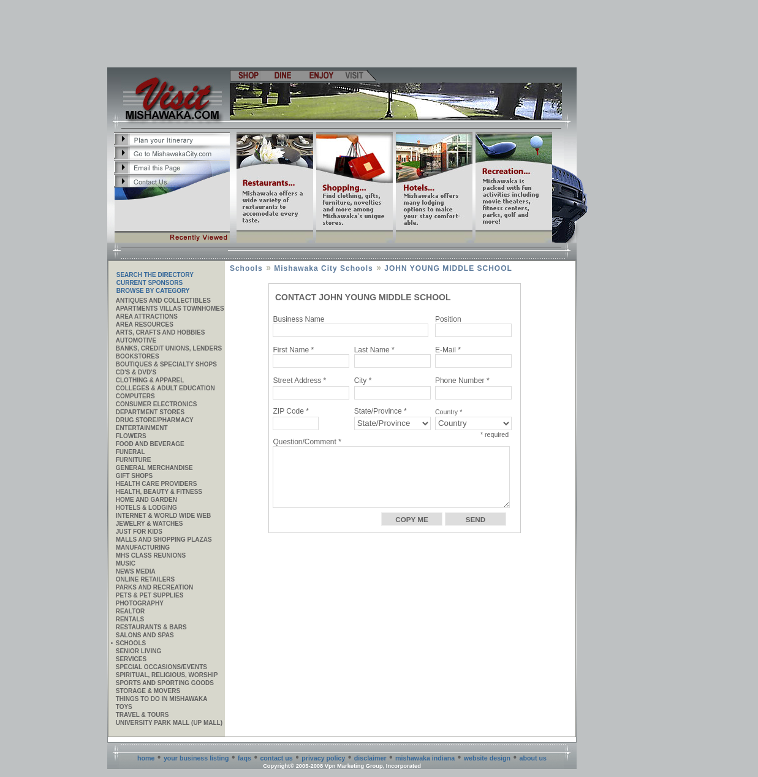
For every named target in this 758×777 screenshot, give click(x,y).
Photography (140, 603)
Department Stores (150, 412)
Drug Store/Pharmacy (155, 420)
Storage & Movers (148, 691)
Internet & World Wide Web (163, 515)
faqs (244, 758)
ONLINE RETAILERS (145, 579)
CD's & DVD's (136, 372)
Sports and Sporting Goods (165, 683)
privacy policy (323, 758)
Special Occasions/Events (161, 667)
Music (125, 563)
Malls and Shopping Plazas (164, 539)
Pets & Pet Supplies (150, 595)
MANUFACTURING (143, 547)
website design (487, 758)
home (145, 758)
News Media (136, 571)
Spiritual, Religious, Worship (167, 675)
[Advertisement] (342, 33)
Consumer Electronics (156, 404)
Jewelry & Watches (149, 523)
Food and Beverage (150, 444)
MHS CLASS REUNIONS (151, 555)
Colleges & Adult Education (165, 388)
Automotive (136, 340)
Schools (131, 643)
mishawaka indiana (425, 758)
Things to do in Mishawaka (162, 699)
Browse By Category (153, 290)
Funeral (130, 452)
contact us (276, 758)
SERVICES (131, 659)
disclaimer (370, 758)
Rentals (130, 619)
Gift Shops (134, 475)
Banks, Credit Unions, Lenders (169, 348)
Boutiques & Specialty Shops (166, 364)
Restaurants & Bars (151, 627)
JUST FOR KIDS (139, 531)
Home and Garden (146, 499)
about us (533, 758)
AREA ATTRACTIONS (147, 316)
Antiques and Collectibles (163, 300)
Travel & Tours (142, 714)
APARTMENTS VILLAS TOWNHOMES (170, 308)
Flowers (131, 436)
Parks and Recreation (154, 587)
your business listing (196, 758)
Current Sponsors (149, 282)
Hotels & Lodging (146, 507)
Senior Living (138, 651)
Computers (135, 396)
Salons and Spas (145, 635)
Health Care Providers (156, 483)
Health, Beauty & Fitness (159, 491)
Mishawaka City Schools (323, 268)
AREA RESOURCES (144, 324)
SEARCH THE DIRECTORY (155, 274)
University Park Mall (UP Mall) (169, 722)
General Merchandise (154, 467)
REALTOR (130, 611)
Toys (124, 706)
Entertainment (142, 428)
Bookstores (137, 356)
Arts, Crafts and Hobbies (160, 332)
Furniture (133, 460)
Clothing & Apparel (150, 380)
